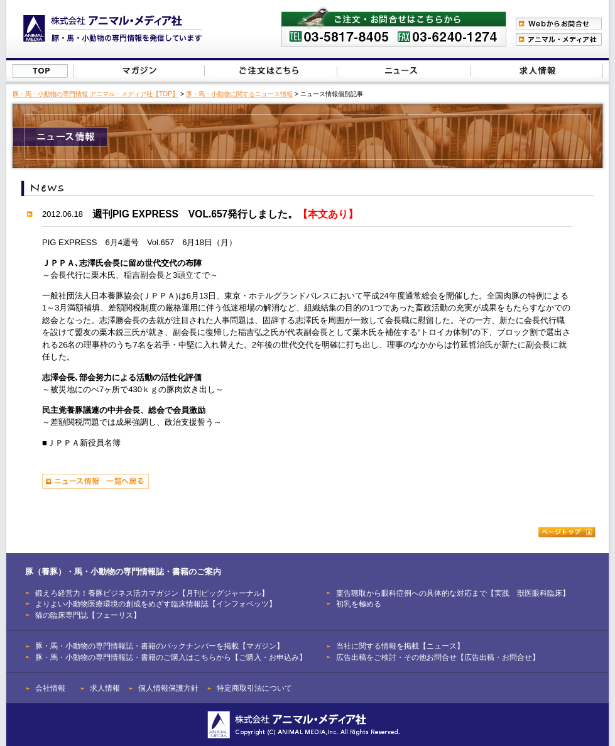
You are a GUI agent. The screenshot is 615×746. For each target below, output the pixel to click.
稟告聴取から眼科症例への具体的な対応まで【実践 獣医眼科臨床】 (453, 593)
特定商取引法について (254, 688)
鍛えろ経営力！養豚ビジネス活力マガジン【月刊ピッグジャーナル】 (152, 593)
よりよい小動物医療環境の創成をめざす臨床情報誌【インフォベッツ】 (155, 604)
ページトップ (567, 532)
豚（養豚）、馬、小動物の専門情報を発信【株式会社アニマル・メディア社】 (112, 28)
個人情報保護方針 (168, 688)
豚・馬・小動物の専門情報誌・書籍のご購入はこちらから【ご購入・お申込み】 (171, 657)
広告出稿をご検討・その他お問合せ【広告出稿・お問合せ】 (438, 657)
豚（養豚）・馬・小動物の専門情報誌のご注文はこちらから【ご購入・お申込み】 (270, 70)
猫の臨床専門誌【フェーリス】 (88, 615)
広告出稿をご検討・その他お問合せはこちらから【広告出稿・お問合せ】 (536, 70)
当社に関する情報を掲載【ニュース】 (404, 70)
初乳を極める (358, 604)
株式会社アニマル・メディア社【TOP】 (40, 71)
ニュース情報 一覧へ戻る (95, 481)
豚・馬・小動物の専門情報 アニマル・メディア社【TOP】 (95, 94)
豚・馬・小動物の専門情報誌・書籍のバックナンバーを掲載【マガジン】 (159, 646)
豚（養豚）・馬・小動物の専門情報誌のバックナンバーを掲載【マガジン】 (139, 70)
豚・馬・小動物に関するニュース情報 (239, 94)
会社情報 (50, 688)
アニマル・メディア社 (559, 39)
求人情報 (105, 688)
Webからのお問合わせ (559, 24)
